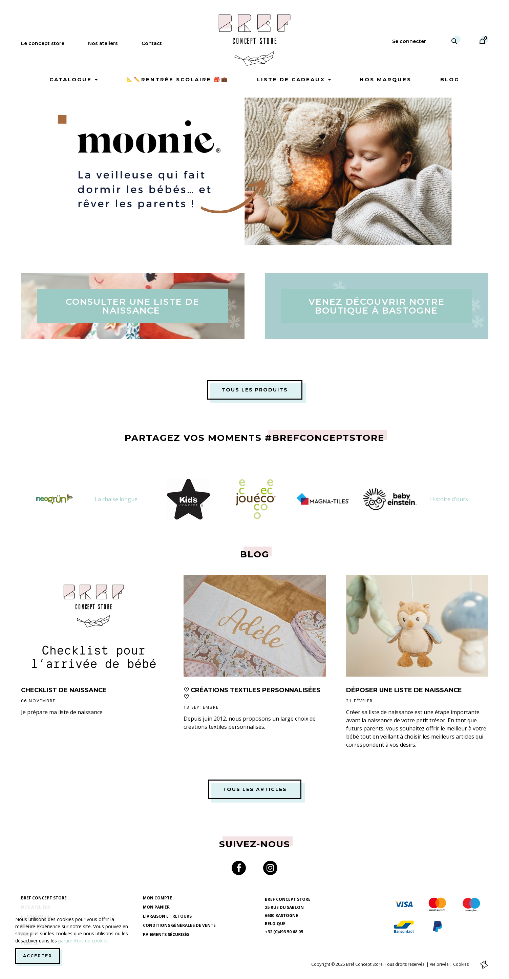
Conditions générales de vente (179, 925)
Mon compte (157, 897)
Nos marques (385, 79)
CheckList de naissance (64, 690)
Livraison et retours (167, 916)
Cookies (461, 964)
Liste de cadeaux (294, 79)
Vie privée (439, 964)
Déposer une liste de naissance (404, 690)
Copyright (320, 964)
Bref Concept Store (44, 897)
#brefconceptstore (324, 437)
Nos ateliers (103, 43)
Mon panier (156, 907)
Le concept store (42, 43)
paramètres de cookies (83, 940)
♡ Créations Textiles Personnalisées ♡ (252, 693)
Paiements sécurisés (166, 934)
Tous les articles (254, 789)
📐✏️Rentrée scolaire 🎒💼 (177, 79)
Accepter (37, 955)
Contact (152, 43)
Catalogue (73, 79)
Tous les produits (254, 390)
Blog (450, 79)
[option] (254, 171)
